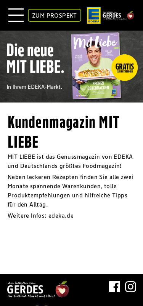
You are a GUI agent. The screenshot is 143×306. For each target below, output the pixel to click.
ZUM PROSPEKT (54, 15)
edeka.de (61, 215)
